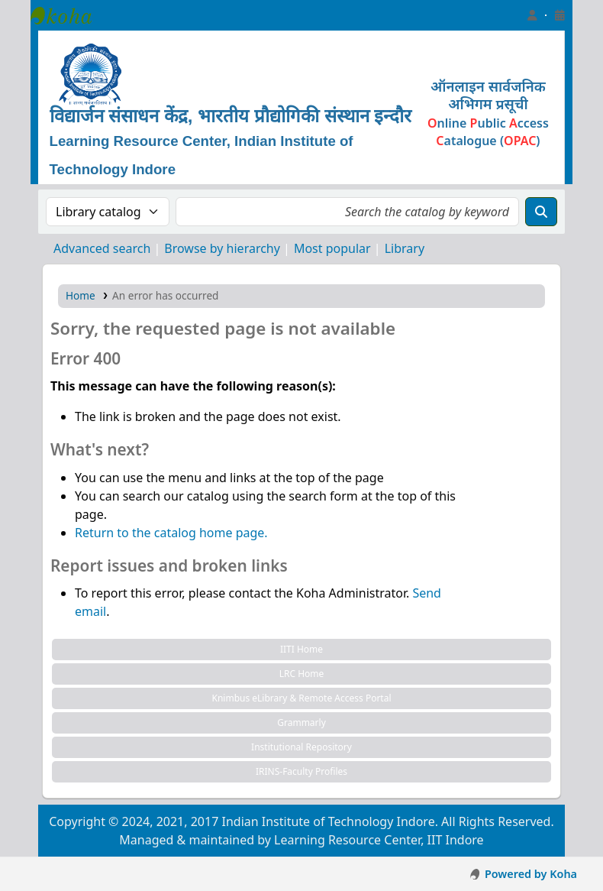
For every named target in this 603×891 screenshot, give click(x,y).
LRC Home (301, 673)
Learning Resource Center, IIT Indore (69, 15)
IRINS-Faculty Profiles (301, 771)
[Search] (541, 211)
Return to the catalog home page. (171, 532)
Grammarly (301, 722)
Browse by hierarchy (222, 248)
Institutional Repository (301, 746)
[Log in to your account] (532, 15)
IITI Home (301, 649)
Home (80, 295)
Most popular (332, 248)
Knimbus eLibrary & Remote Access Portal (301, 698)
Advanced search (101, 248)
